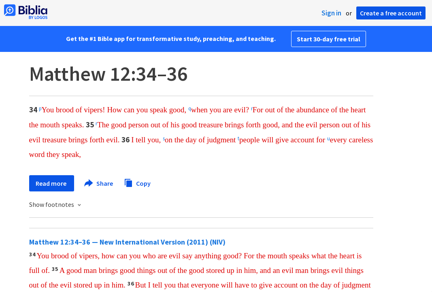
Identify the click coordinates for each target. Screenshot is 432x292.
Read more (52, 183)
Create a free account (391, 13)
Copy (137, 182)
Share (99, 183)
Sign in (331, 13)
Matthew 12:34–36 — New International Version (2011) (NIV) (127, 242)
